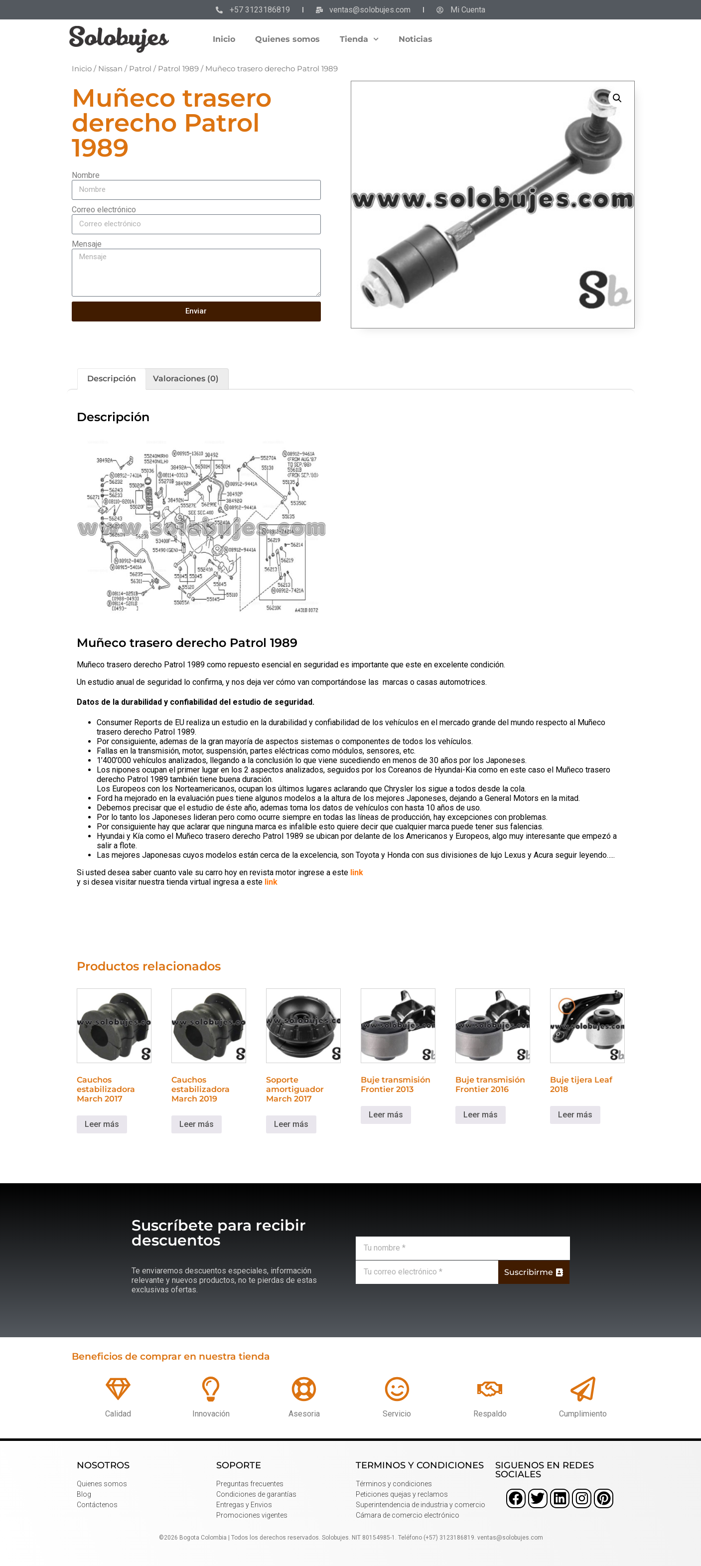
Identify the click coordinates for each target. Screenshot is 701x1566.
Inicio (224, 39)
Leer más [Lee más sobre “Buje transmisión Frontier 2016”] (480, 1114)
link (356, 872)
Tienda (359, 39)
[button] (617, 98)
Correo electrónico (104, 209)
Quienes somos (287, 39)
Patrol (140, 68)
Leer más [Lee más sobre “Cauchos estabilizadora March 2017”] (102, 1124)
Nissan (110, 68)
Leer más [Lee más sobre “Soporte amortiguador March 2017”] (291, 1124)
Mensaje (87, 244)
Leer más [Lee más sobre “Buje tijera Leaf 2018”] (575, 1114)
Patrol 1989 (178, 68)
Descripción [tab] (111, 378)
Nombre (86, 175)
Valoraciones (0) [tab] (186, 378)
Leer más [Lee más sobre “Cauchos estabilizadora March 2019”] (196, 1124)
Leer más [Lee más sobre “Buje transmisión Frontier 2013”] (386, 1114)
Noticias (415, 39)
